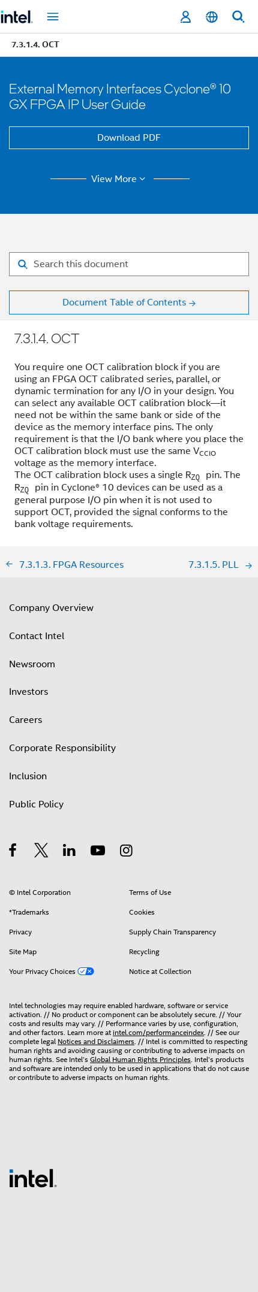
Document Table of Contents (124, 302)
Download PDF (129, 138)
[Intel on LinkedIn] (70, 852)
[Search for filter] (129, 264)
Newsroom (32, 664)
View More (120, 179)
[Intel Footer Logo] (33, 1178)
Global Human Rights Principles (140, 1059)
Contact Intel (36, 636)
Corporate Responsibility (62, 748)
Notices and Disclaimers (96, 1041)
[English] (212, 17)
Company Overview (51, 608)
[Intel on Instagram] (127, 852)
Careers (25, 720)
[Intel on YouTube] (98, 852)
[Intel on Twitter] (41, 852)
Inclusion (28, 776)
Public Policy (36, 804)
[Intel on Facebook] (13, 852)
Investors (28, 692)
